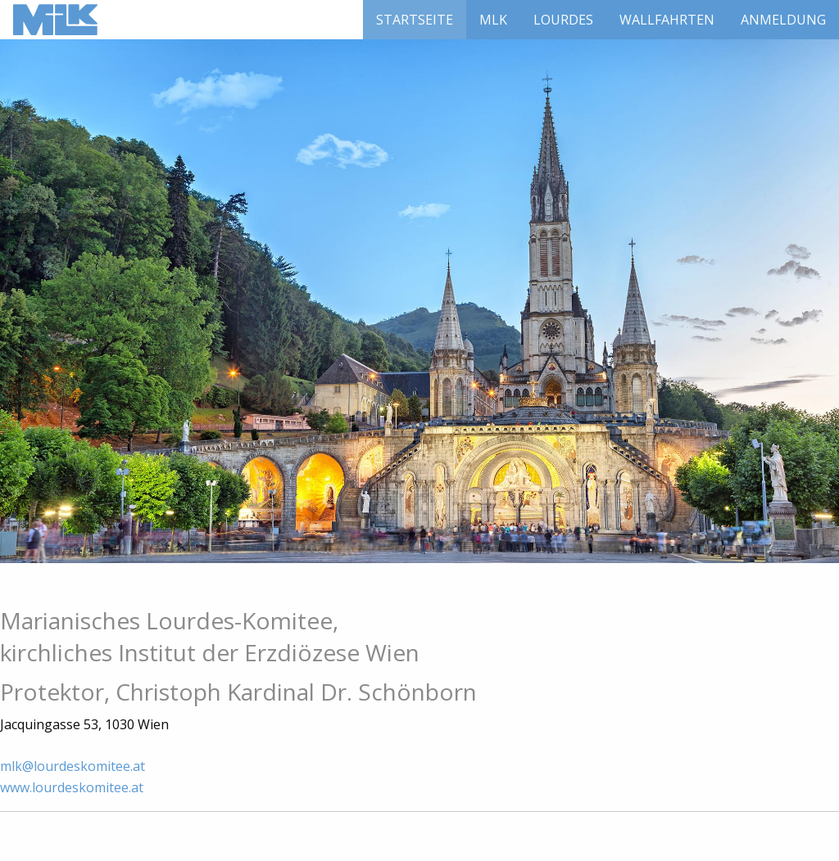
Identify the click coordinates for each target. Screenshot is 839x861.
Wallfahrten (666, 20)
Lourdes (563, 20)
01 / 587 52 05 (42, 745)
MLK (493, 20)
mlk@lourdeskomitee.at (72, 766)
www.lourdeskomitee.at (71, 787)
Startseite (414, 20)
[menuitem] (414, 19)
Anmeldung (783, 20)
